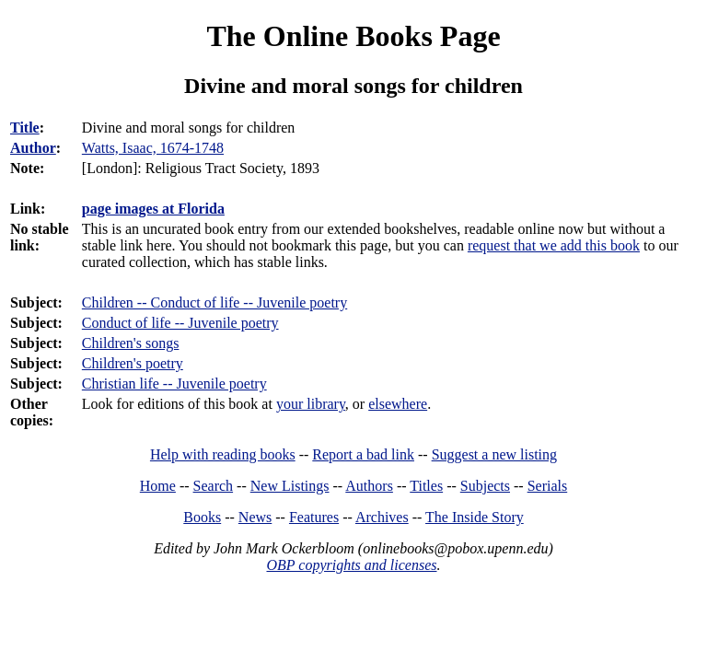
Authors (369, 486)
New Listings (290, 486)
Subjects (485, 486)
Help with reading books (223, 454)
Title (25, 127)
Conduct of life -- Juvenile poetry (180, 323)
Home (158, 486)
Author (33, 148)
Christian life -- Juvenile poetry (174, 383)
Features (314, 517)
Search (213, 486)
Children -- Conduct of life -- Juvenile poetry (214, 302)
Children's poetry (132, 363)
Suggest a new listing (494, 454)
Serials (547, 486)
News (255, 517)
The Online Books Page (353, 35)
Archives (382, 517)
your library (310, 404)
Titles (426, 486)
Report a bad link (363, 454)
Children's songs (131, 343)
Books (202, 517)
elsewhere (397, 404)
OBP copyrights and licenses (351, 565)
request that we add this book (554, 245)
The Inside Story (474, 517)
